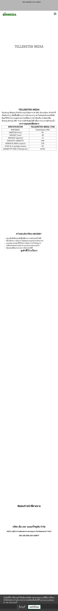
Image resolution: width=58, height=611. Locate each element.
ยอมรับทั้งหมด (34, 607)
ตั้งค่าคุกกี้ (22, 607)
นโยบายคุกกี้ (13, 602)
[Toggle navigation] (55, 13)
